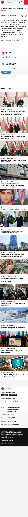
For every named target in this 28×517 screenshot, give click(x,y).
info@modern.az (15, 424)
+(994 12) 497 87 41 (11, 418)
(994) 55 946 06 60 (11, 421)
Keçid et (6, 72)
